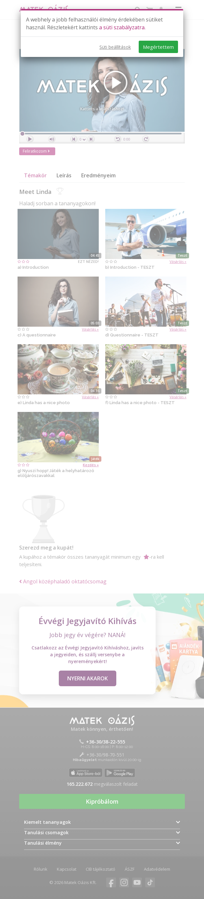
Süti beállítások (115, 47)
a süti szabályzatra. (122, 27)
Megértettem (158, 47)
